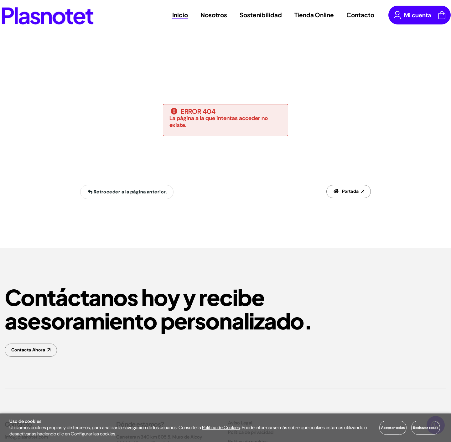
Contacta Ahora (29, 350)
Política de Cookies (221, 427)
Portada (345, 192)
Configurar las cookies (93, 434)
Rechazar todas (425, 427)
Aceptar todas (393, 427)
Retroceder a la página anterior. (126, 192)
